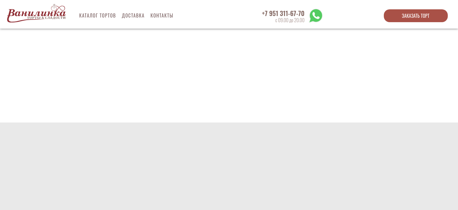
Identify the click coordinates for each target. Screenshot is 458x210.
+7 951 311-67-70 (283, 13)
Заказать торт (415, 15)
